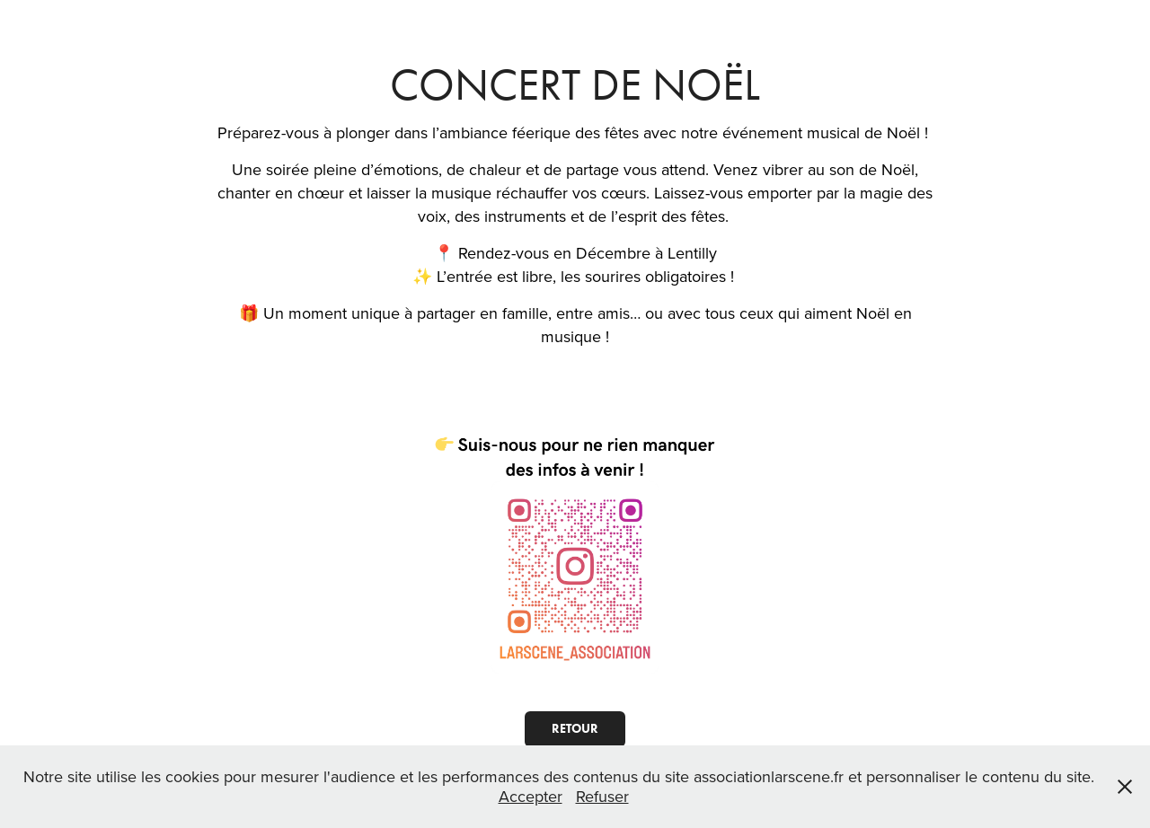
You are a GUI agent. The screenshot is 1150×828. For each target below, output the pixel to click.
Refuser (602, 796)
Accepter (530, 796)
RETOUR (575, 728)
